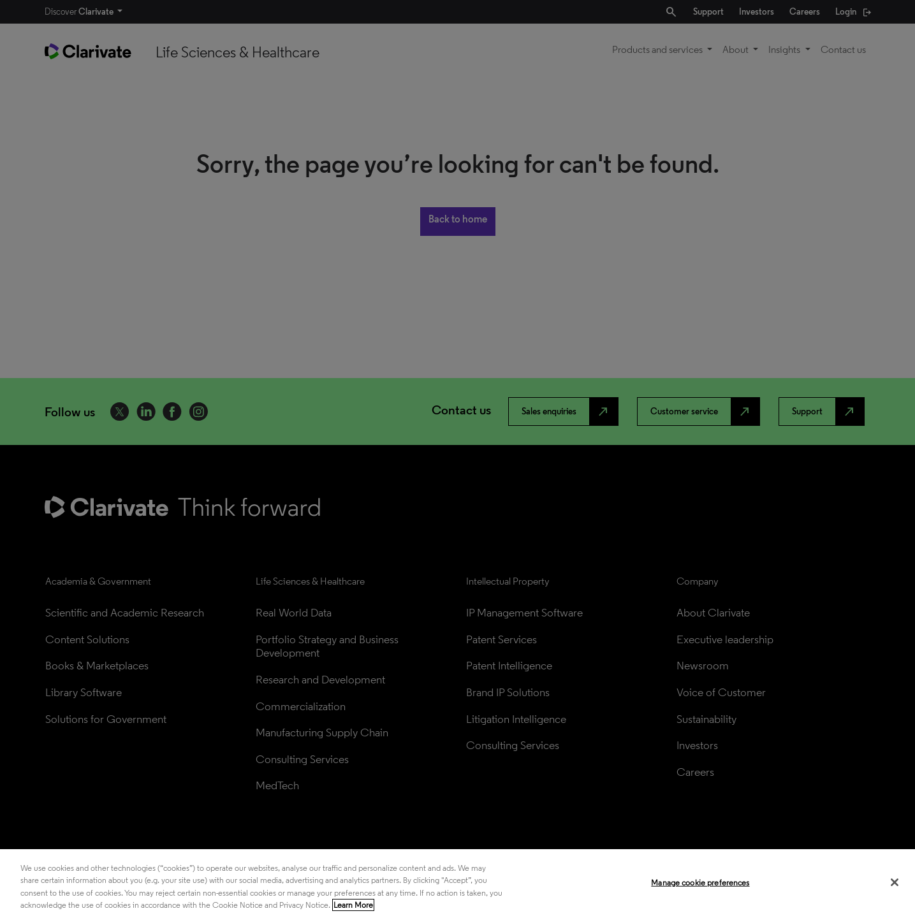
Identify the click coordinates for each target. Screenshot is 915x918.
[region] (457, 883)
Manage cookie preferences (700, 882)
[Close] (895, 882)
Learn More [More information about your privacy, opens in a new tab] (353, 905)
